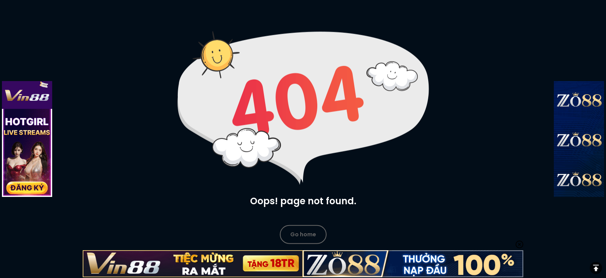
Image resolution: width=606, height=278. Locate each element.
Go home (303, 234)
